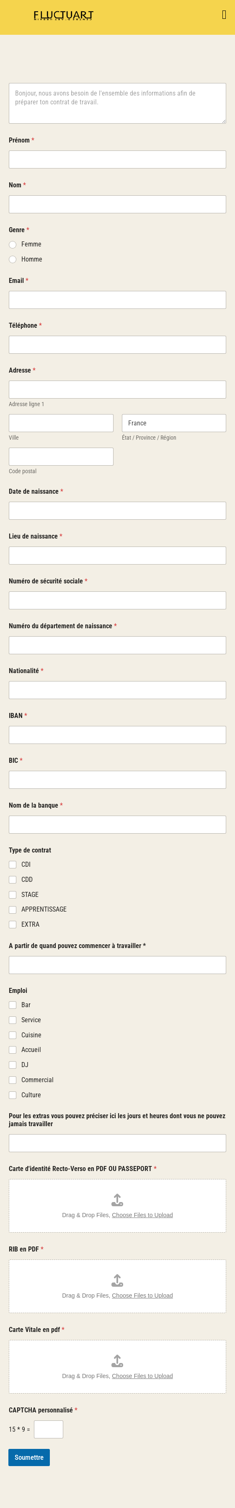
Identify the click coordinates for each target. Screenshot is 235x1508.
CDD (27, 880)
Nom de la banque (36, 805)
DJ (24, 1065)
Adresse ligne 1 (26, 404)
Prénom (21, 140)
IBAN (18, 716)
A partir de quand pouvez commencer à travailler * (77, 946)
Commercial (37, 1080)
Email (18, 281)
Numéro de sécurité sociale (48, 581)
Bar (26, 1005)
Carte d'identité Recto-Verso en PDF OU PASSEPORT (83, 1169)
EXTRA (30, 924)
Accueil (31, 1050)
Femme (31, 244)
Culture (31, 1095)
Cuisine (31, 1035)
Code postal (22, 471)
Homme (31, 259)
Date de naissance (36, 491)
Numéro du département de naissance (63, 626)
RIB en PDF (26, 1249)
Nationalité (26, 671)
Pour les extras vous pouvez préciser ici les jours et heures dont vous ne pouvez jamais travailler (117, 1120)
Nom (17, 185)
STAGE (30, 895)
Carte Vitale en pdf (37, 1330)
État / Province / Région (149, 437)
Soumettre (29, 1457)
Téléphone (25, 325)
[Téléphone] (117, 345)
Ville (14, 437)
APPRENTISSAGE (44, 909)
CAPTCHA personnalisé (43, 1410)
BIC (16, 760)
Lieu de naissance (35, 536)
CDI (26, 864)
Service (31, 1020)
